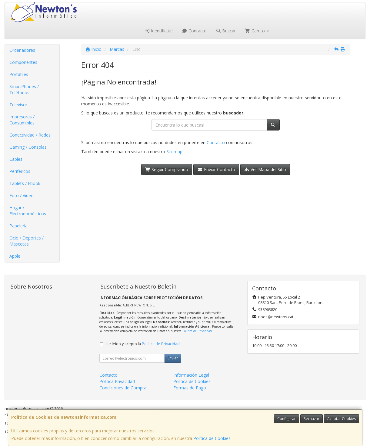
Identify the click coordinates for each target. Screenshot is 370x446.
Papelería (18, 226)
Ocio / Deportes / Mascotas (26, 241)
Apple (14, 256)
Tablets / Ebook (24, 183)
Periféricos (19, 171)
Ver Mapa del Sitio (265, 169)
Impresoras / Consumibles (22, 120)
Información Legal (191, 375)
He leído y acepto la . (143, 343)
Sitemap (174, 151)
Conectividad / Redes (30, 135)
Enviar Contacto (216, 169)
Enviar (173, 358)
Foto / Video (21, 195)
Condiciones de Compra (122, 388)
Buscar (226, 31)
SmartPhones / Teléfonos (24, 89)
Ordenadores (22, 50)
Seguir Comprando (166, 169)
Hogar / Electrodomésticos (27, 210)
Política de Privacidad (197, 331)
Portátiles (18, 74)
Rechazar (311, 418)
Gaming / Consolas (28, 147)
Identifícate (159, 31)
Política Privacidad (117, 381)
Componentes (23, 62)
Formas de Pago (189, 388)
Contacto (194, 31)
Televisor (18, 104)
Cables (15, 159)
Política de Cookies (212, 438)
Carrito (257, 31)
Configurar (286, 418)
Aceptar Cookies (341, 418)
